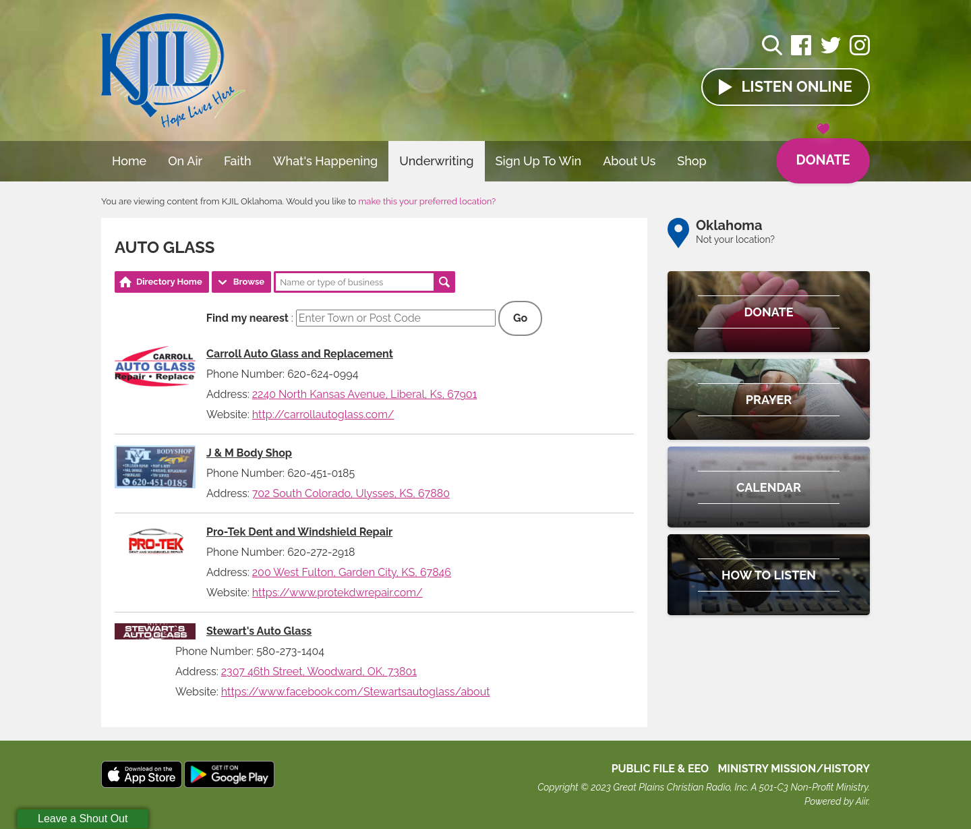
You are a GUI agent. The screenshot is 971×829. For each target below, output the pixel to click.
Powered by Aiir (836, 801)
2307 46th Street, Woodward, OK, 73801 (319, 671)
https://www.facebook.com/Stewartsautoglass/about (355, 691)
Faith (238, 161)
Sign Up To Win (539, 161)
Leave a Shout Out (82, 818)
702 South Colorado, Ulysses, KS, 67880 (351, 493)
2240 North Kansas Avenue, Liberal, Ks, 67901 (364, 394)
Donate (822, 153)
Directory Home (169, 282)
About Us (629, 161)
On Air (185, 161)
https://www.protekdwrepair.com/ (337, 592)
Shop (692, 161)
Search (444, 282)
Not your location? (735, 239)
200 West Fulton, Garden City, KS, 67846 (351, 572)
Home (129, 161)
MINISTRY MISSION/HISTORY (793, 768)
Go (520, 318)
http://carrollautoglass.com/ (323, 414)
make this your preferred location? (427, 201)
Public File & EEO (660, 768)
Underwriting (436, 161)
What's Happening (325, 161)
